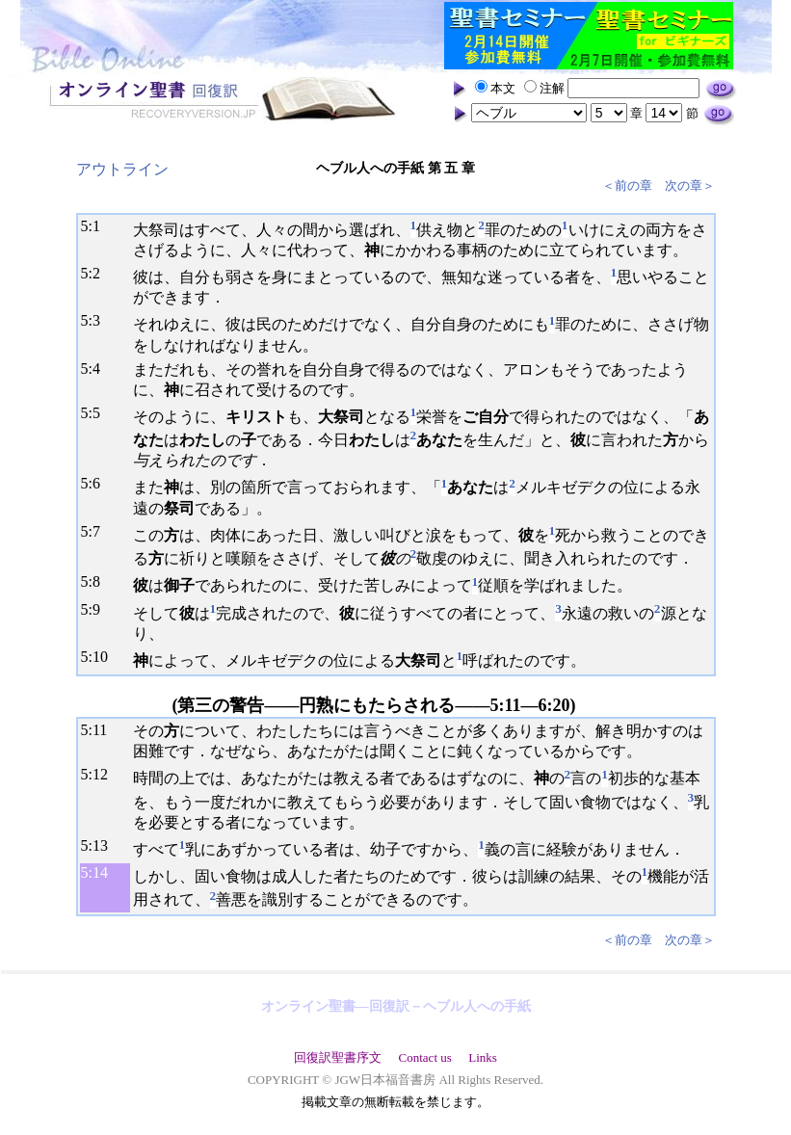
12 (100, 774)
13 (100, 845)
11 (99, 730)
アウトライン (122, 169)
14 (100, 872)
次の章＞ (690, 185)
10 (100, 656)
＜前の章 (627, 185)
